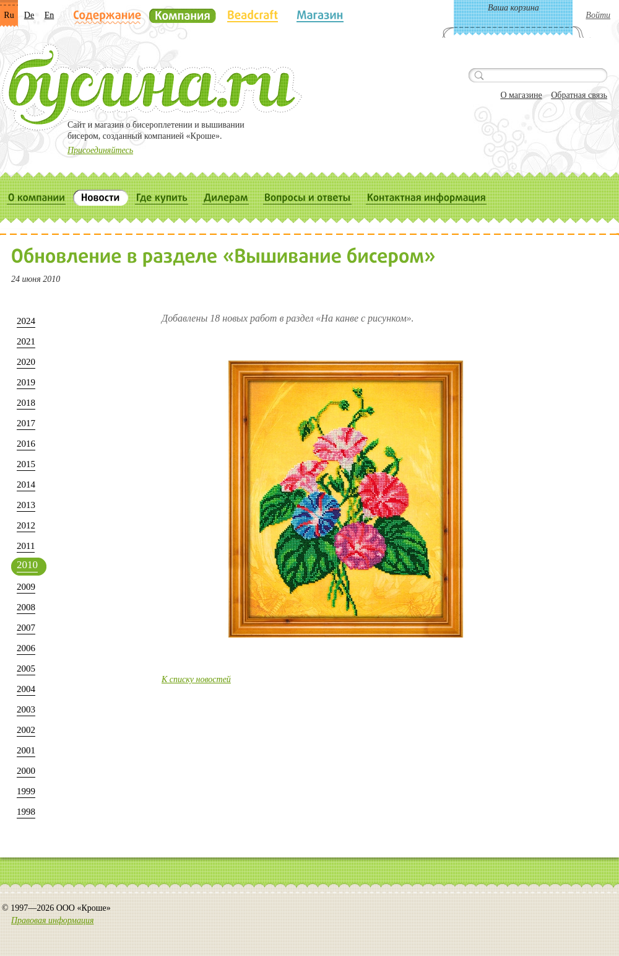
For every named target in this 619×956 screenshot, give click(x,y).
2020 (26, 362)
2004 (26, 689)
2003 (26, 709)
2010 (27, 565)
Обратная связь (579, 95)
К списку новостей (196, 679)
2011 (26, 546)
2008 (26, 607)
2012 (26, 525)
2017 (26, 423)
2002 (26, 730)
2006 (26, 648)
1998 (26, 812)
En (49, 15)
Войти (598, 15)
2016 (26, 444)
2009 (26, 587)
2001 (26, 750)
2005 (26, 668)
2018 (26, 403)
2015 (26, 464)
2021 (26, 341)
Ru (9, 15)
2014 (26, 484)
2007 (26, 628)
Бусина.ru (152, 87)
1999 (26, 791)
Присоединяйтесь (100, 150)
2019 (26, 382)
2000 (26, 771)
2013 (26, 505)
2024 (26, 321)
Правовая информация (52, 920)
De (29, 15)
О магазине (521, 95)
